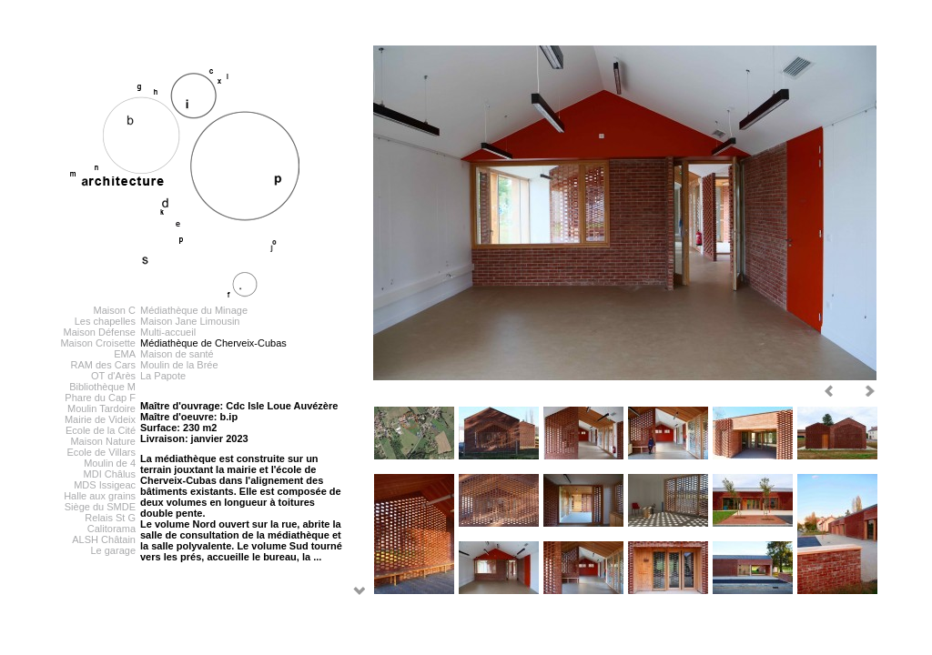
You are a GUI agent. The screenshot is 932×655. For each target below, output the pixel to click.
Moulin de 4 (110, 463)
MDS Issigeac (105, 484)
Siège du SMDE (100, 506)
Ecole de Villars (101, 452)
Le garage (113, 550)
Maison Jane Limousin (189, 321)
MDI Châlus (110, 474)
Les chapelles (105, 321)
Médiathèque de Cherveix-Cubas (213, 343)
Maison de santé (177, 353)
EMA (125, 353)
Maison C (115, 310)
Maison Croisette (98, 343)
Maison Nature (103, 441)
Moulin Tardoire (101, 408)
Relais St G (110, 517)
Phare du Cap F (100, 397)
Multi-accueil (168, 332)
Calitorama (111, 528)
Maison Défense (100, 332)
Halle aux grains (100, 495)
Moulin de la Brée (179, 364)
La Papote (163, 375)
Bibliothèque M (102, 386)
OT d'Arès (113, 375)
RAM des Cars (103, 364)
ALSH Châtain (104, 539)
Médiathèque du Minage (194, 310)
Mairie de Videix (100, 419)
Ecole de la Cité (101, 430)
